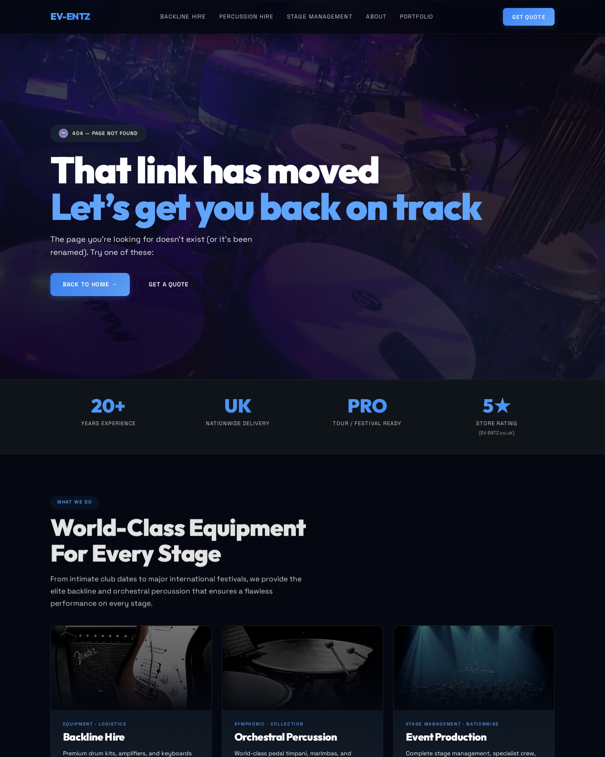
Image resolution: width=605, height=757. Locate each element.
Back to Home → (90, 287)
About (376, 16)
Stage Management (319, 16)
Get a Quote (168, 287)
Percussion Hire (246, 16)
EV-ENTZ (70, 16)
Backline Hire (183, 16)
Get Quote (528, 17)
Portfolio (416, 16)
